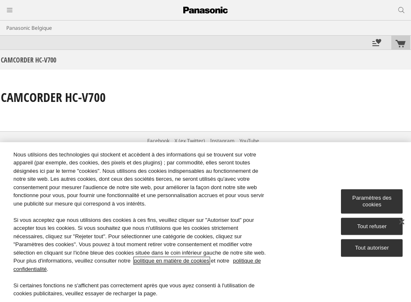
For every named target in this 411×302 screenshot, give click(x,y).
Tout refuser (372, 226)
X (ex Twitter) (189, 140)
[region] (205, 222)
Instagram (222, 140)
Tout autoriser (372, 248)
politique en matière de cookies (171, 261)
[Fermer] (402, 222)
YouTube (249, 140)
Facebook (158, 140)
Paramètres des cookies (372, 201)
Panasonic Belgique (29, 27)
